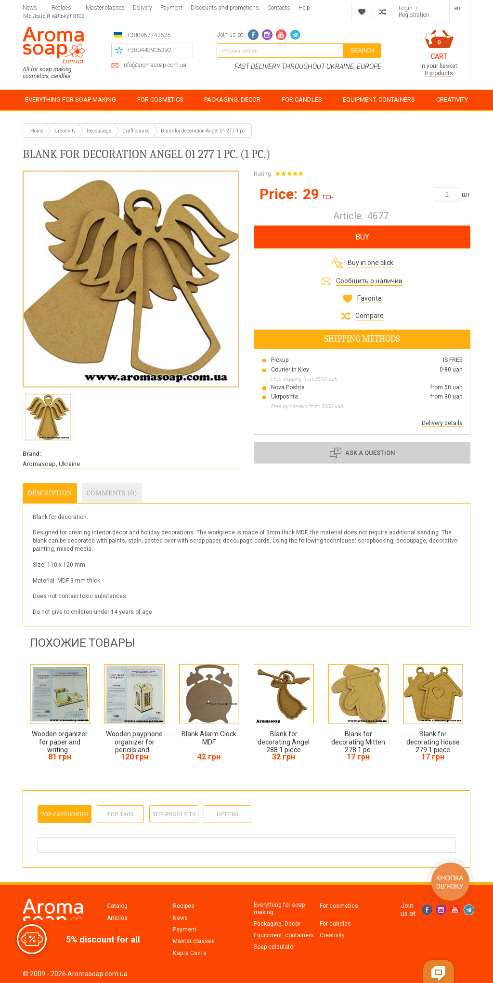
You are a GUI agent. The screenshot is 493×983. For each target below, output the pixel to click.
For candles (335, 923)
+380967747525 (148, 35)
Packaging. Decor (277, 923)
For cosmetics (339, 906)
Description (49, 493)
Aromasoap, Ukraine (51, 463)
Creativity (332, 935)
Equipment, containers (284, 935)
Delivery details (442, 423)
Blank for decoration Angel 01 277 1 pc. (203, 130)
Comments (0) (112, 493)
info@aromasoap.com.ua (154, 65)
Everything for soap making (279, 908)
